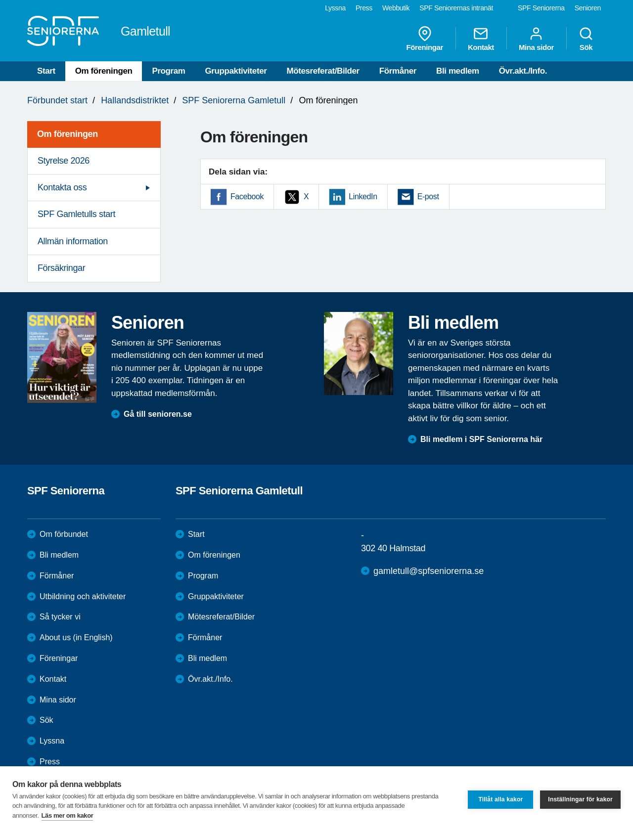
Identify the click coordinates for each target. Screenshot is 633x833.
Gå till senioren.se (158, 414)
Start (46, 71)
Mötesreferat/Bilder (322, 71)
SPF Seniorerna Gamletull (233, 100)
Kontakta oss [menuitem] (62, 187)
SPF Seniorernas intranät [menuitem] (456, 8)
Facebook (247, 196)
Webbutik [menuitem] (395, 8)
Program (168, 71)
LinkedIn (363, 196)
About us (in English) (76, 637)
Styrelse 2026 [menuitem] (64, 161)
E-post (428, 196)
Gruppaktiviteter (236, 71)
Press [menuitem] (364, 8)
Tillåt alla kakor (500, 799)
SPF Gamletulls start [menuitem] (76, 214)
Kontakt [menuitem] (481, 38)
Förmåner (397, 71)
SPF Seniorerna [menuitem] (541, 8)
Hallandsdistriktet (135, 100)
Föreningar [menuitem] (425, 38)
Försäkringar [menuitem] (61, 268)
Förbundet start (57, 100)
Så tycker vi (60, 617)
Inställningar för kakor (580, 799)
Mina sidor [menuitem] (536, 38)
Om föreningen (104, 71)
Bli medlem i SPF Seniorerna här (481, 439)
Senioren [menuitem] (588, 8)
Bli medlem (457, 71)
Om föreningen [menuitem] (67, 134)
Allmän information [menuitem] (73, 241)
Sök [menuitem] (586, 38)
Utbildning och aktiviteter (83, 596)
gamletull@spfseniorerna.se (428, 571)
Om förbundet (64, 534)
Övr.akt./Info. (523, 71)
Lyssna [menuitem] (335, 8)
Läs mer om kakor (67, 815)
